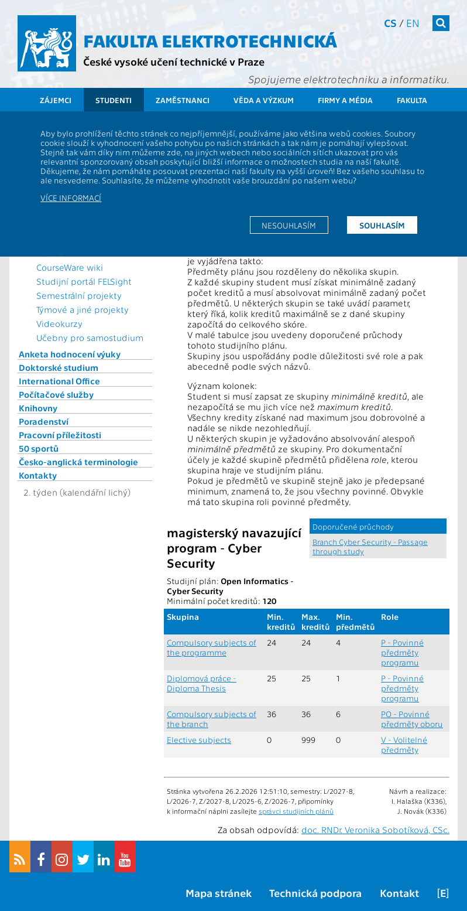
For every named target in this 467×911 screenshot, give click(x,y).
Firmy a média (345, 99)
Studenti (113, 99)
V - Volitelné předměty (404, 745)
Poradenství (43, 421)
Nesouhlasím (289, 225)
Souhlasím (382, 225)
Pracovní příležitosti (60, 434)
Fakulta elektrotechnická (210, 39)
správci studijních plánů (296, 811)
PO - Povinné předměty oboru (412, 719)
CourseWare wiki (69, 267)
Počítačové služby (56, 394)
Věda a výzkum (264, 99)
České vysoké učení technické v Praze (174, 61)
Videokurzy (59, 323)
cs (390, 22)
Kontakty (38, 475)
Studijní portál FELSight (84, 281)
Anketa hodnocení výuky (70, 354)
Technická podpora (315, 892)
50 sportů (39, 448)
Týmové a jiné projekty (82, 309)
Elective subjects (199, 740)
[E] (443, 892)
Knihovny (38, 407)
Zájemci (55, 99)
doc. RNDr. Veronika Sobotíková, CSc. (375, 829)
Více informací (70, 197)
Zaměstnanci (183, 99)
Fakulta (412, 99)
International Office (59, 381)
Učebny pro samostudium (89, 337)
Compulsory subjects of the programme (211, 647)
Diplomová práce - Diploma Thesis (201, 683)
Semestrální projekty (79, 295)
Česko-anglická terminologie (78, 461)
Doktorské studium (58, 367)
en (413, 22)
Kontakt (399, 892)
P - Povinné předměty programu (402, 652)
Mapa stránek (219, 892)
